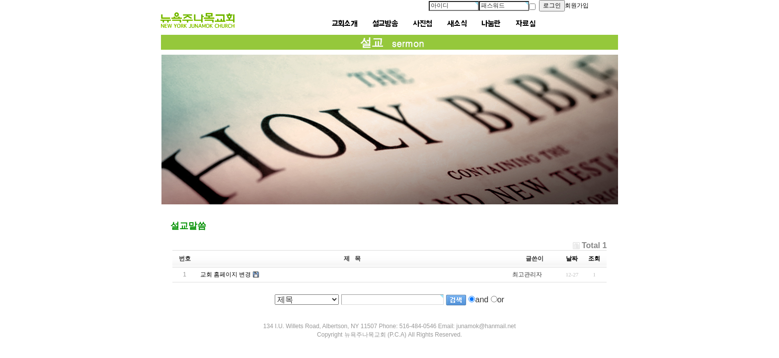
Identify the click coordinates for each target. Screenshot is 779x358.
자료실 (526, 23)
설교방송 (385, 23)
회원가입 (577, 5)
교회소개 (344, 23)
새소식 (457, 23)
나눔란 (491, 23)
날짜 (572, 258)
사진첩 (422, 23)
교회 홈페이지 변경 (225, 274)
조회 (594, 258)
